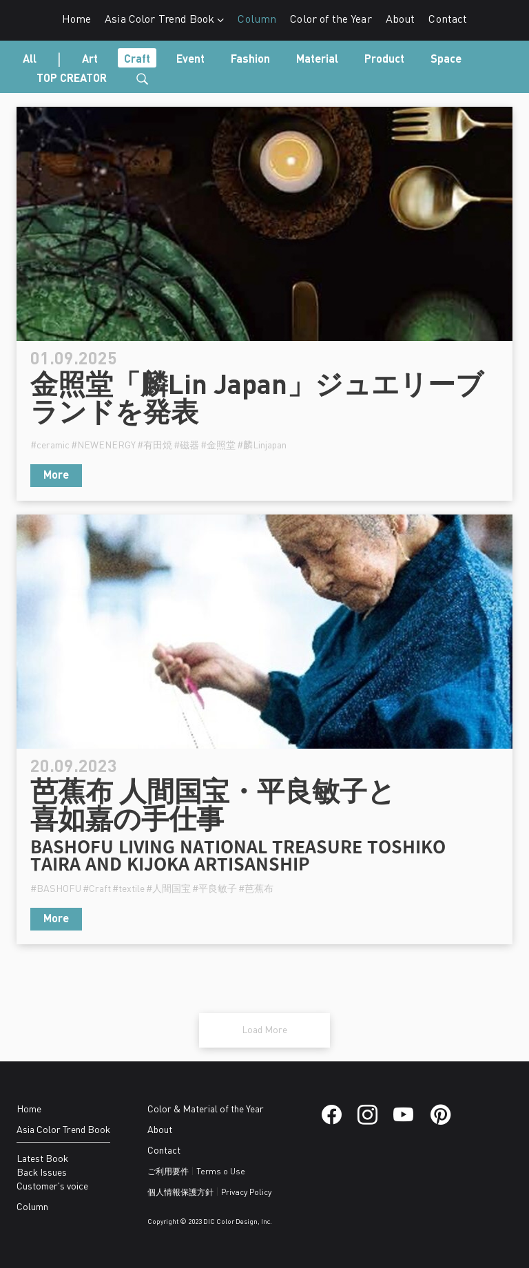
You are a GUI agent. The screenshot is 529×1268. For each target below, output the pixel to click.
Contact (447, 19)
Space (446, 59)
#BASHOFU (55, 889)
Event (190, 59)
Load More (264, 1030)
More (56, 475)
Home (77, 19)
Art (90, 59)
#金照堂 (218, 445)
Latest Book (42, 1159)
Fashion (250, 59)
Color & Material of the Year (205, 1109)
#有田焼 (154, 445)
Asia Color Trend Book (164, 19)
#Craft (97, 889)
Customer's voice (52, 1187)
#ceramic (50, 445)
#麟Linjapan (262, 445)
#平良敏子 (214, 889)
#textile (128, 889)
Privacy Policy (246, 1193)
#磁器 (186, 445)
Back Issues (42, 1173)
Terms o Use (220, 1172)
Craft (137, 59)
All (30, 59)
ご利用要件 (168, 1172)
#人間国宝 (168, 889)
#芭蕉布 (255, 889)
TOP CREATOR (72, 79)
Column (257, 19)
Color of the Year (330, 19)
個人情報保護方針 (180, 1193)
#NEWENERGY (103, 445)
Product (384, 59)
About (400, 19)
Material (317, 59)
